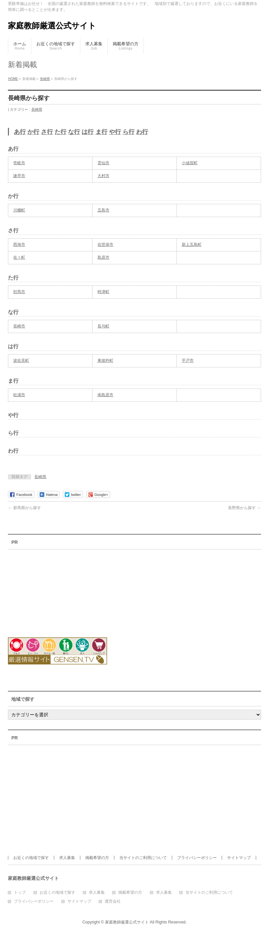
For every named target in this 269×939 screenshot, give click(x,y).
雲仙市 (103, 163)
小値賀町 (190, 163)
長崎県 (36, 109)
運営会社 (113, 901)
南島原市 (105, 395)
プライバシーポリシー (197, 857)
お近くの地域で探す (31, 857)
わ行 (142, 132)
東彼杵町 (105, 360)
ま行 (101, 132)
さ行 (47, 132)
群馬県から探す (24, 508)
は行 (88, 132)
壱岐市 (19, 163)
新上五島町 (192, 244)
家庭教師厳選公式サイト (52, 25)
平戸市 (188, 360)
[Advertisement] (44, 589)
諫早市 (19, 175)
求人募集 (67, 857)
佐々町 (19, 257)
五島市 (103, 210)
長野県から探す (244, 508)
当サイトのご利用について (143, 857)
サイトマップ (239, 857)
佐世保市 (105, 244)
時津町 (103, 291)
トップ (20, 892)
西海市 (19, 244)
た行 (60, 132)
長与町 (103, 326)
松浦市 (19, 395)
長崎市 (19, 326)
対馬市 (19, 291)
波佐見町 (21, 360)
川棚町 (19, 210)
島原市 (103, 257)
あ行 (20, 132)
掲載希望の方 (97, 857)
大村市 (103, 175)
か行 (33, 132)
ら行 (128, 132)
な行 (74, 132)
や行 (115, 132)
